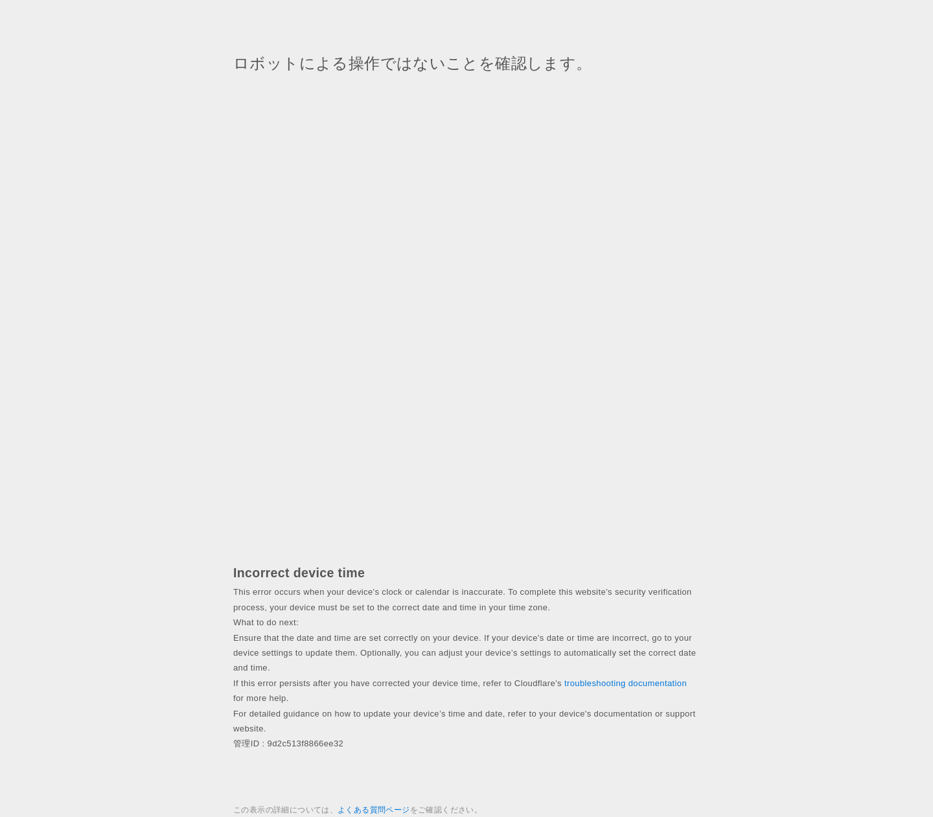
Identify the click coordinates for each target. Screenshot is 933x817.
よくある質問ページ (374, 809)
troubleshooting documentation (625, 683)
